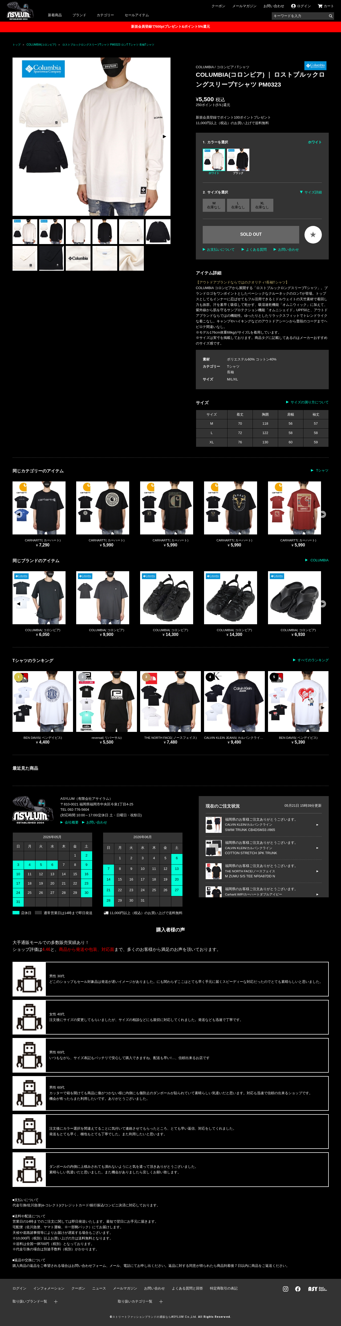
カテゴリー (105, 15)
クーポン (218, 6)
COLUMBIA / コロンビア (215, 67)
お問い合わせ (273, 6)
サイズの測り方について (310, 402)
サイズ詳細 (313, 192)
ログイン (19, 1288)
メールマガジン (244, 6)
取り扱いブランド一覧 (30, 1301)
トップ (17, 44)
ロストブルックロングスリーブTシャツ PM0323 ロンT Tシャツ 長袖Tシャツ (108, 44)
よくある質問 (256, 250)
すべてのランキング (313, 660)
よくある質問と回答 (187, 1288)
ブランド (79, 15)
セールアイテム (137, 15)
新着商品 (55, 15)
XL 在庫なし (262, 205)
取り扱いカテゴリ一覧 (135, 1301)
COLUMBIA (319, 560)
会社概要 (72, 822)
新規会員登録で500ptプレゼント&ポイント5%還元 (170, 27)
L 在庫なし (238, 205)
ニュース (99, 1288)
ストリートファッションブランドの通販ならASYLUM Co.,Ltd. (154, 1317)
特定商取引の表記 (224, 1288)
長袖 (230, 372)
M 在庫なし (214, 205)
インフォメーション (48, 1288)
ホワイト (214, 162)
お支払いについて (221, 250)
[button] (164, 137)
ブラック (238, 162)
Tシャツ (243, 67)
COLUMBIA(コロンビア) (41, 44)
